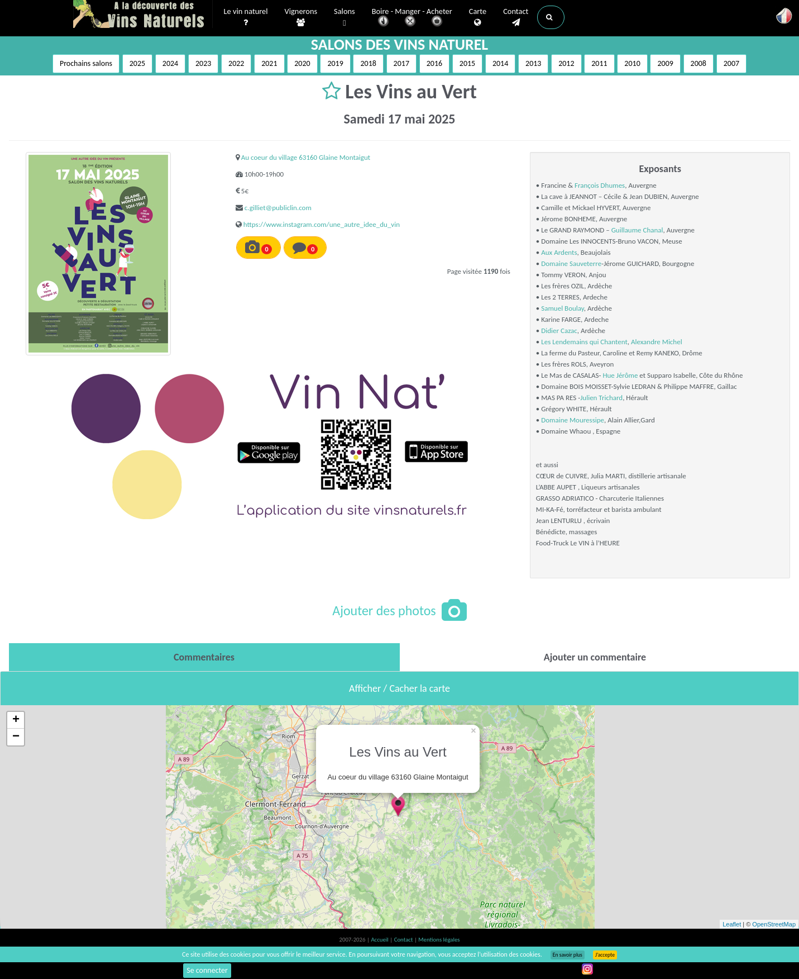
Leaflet (732, 924)
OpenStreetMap (774, 924)
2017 (401, 63)
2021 (269, 63)
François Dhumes (600, 185)
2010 (632, 63)
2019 (335, 63)
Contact (515, 17)
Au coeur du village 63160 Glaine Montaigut (305, 157)
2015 (467, 63)
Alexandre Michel (656, 342)
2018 (368, 63)
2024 (170, 63)
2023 (203, 63)
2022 (236, 63)
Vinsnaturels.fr (143, 15)
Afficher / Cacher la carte (399, 688)
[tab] (204, 657)
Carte (477, 17)
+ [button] (16, 720)
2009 (665, 63)
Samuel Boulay (562, 308)
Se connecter (207, 970)
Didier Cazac (559, 330)
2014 (500, 63)
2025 (137, 63)
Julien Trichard (601, 397)
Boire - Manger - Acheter (412, 18)
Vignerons (301, 17)
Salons (344, 17)
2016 (434, 63)
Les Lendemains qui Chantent (584, 342)
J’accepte (605, 955)
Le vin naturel (246, 17)
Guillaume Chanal (637, 230)
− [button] (16, 737)
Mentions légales (439, 939)
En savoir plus (567, 955)
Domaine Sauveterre (571, 263)
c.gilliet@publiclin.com (278, 207)
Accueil (380, 939)
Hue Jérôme (620, 375)
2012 (566, 63)
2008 (698, 63)
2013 (533, 63)
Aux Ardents (559, 252)
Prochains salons (86, 63)
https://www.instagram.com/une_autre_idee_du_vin (321, 224)
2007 (731, 63)
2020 (302, 63)
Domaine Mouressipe (572, 420)
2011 (599, 63)
